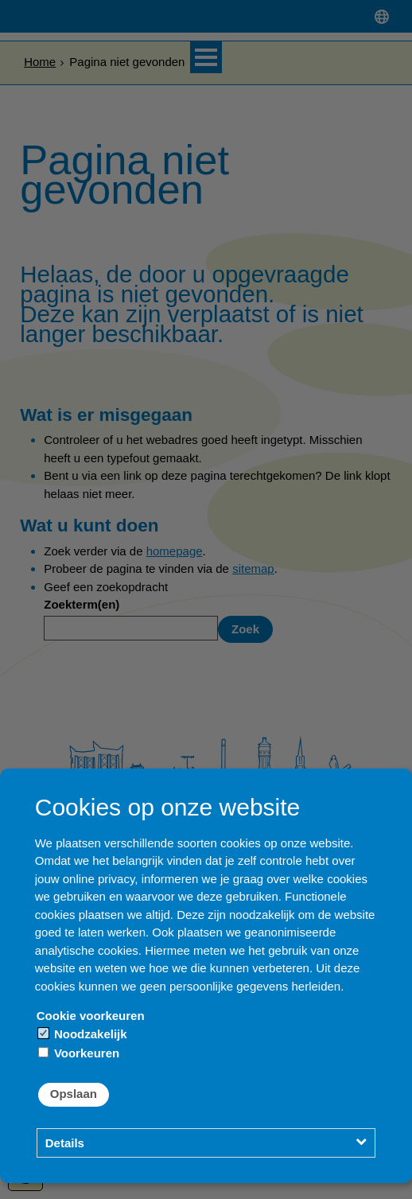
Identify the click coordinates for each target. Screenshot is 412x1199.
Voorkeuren (78, 1053)
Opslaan (73, 1093)
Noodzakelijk (82, 1034)
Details (64, 1143)
